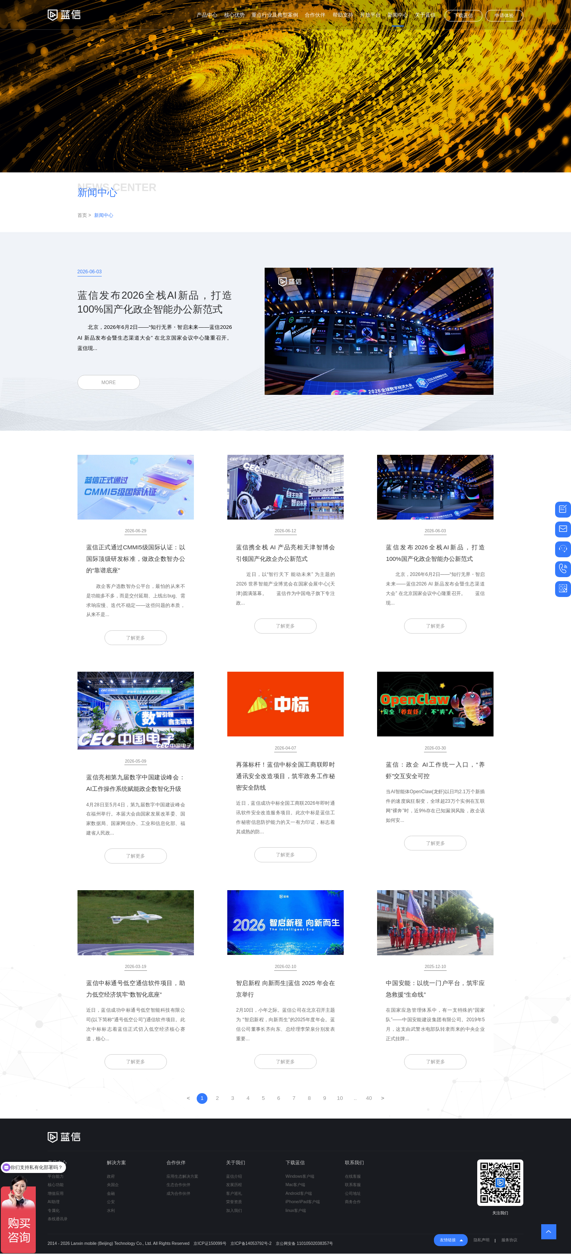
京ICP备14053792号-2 (250, 1244)
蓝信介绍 (234, 1177)
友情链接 (448, 1240)
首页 (82, 215)
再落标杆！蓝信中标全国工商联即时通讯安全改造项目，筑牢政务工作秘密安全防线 (285, 776)
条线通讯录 (58, 1219)
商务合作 (353, 1202)
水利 (111, 1211)
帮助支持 (343, 15)
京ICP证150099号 (210, 1244)
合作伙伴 (315, 15)
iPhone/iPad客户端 (303, 1202)
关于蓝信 (425, 15)
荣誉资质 (234, 1202)
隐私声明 (482, 1240)
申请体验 (504, 15)
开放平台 (370, 15)
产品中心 (207, 15)
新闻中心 (397, 15)
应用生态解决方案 (182, 1177)
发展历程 (234, 1185)
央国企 (113, 1185)
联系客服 (353, 1185)
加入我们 (234, 1211)
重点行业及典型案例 (275, 15)
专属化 (54, 1211)
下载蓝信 (463, 15)
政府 (111, 1177)
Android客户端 (299, 1194)
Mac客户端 (296, 1185)
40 (369, 1098)
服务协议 (509, 1240)
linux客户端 (296, 1211)
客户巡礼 (234, 1194)
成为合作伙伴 (178, 1194)
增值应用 (56, 1194)
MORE (108, 382)
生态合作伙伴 (178, 1185)
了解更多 (135, 638)
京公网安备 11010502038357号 (304, 1244)
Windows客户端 (300, 1177)
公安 (111, 1202)
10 (340, 1098)
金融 (111, 1194)
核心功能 (56, 1185)
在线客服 (353, 1177)
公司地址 (353, 1194)
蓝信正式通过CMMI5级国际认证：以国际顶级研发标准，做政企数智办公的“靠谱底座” (135, 559)
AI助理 (54, 1202)
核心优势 (234, 15)
